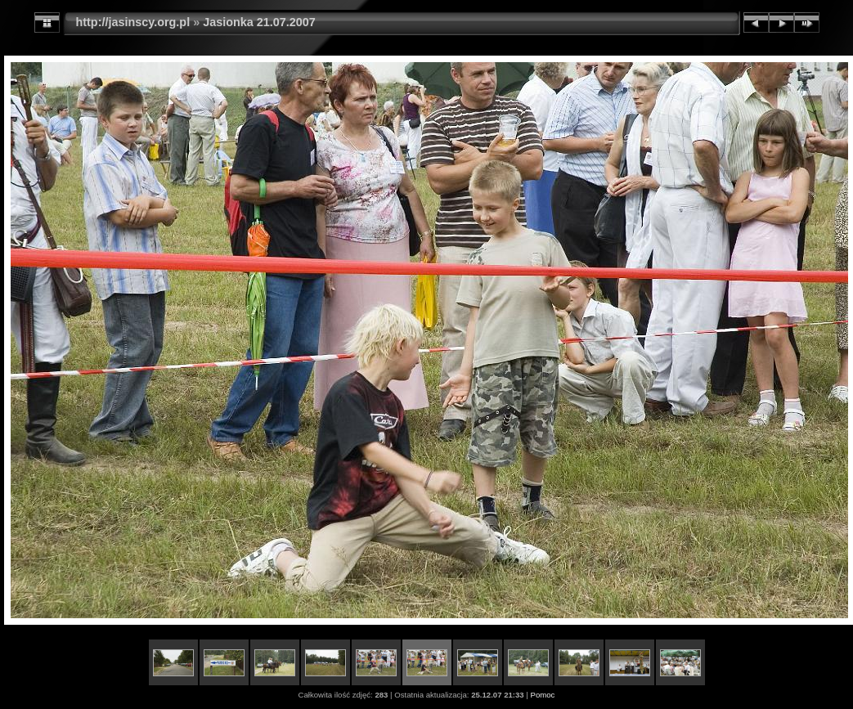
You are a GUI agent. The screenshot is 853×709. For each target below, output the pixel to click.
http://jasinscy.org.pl (133, 22)
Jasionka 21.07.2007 (259, 22)
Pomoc (543, 694)
